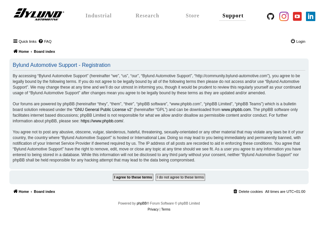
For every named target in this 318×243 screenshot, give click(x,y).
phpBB (142, 203)
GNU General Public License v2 (103, 109)
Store (192, 15)
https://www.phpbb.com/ (102, 121)
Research (147, 15)
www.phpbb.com (236, 109)
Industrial (99, 15)
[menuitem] (44, 41)
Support (233, 15)
